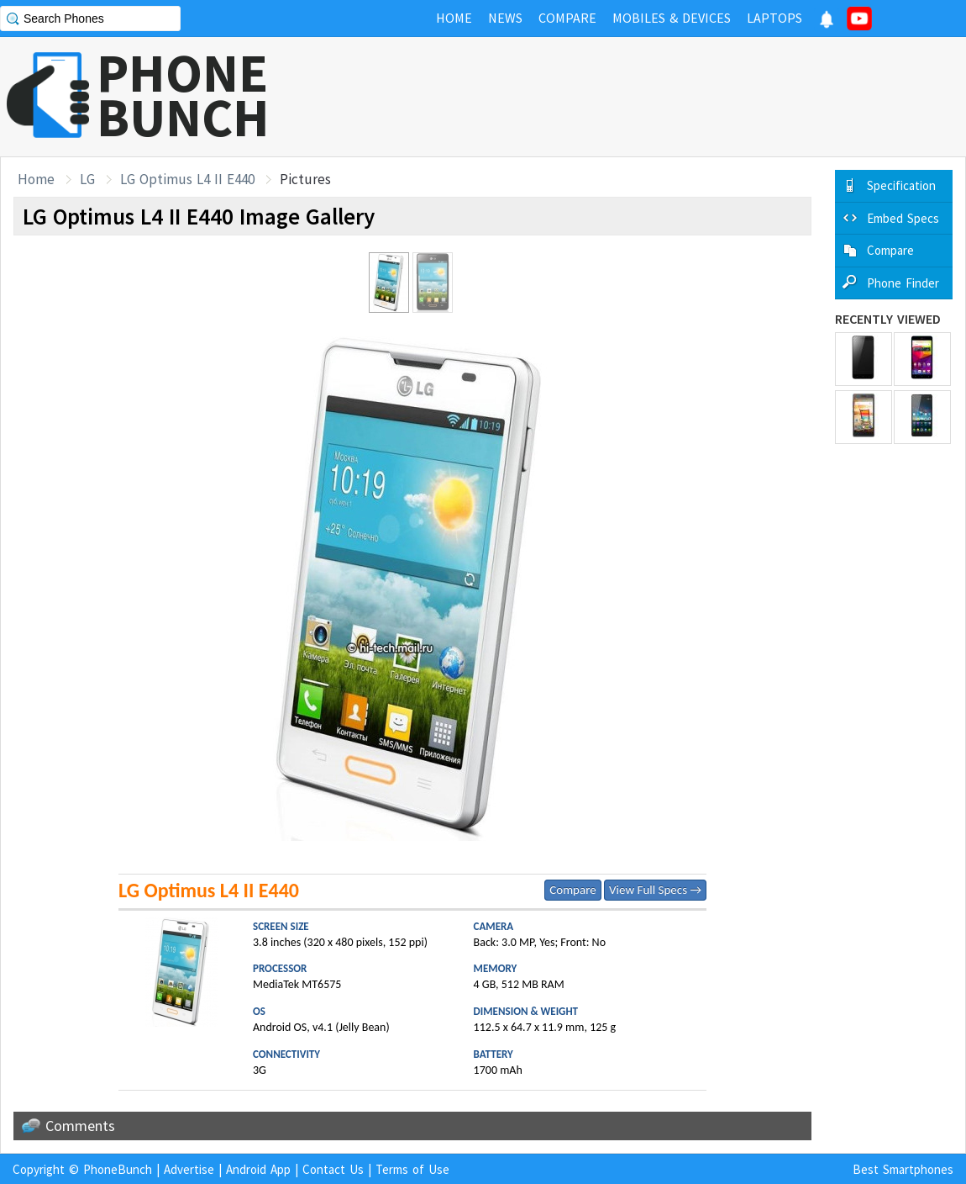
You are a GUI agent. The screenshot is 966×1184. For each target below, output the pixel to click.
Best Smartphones (903, 1169)
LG (87, 179)
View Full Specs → (655, 889)
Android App (258, 1169)
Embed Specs (903, 218)
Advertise (189, 1169)
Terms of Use (412, 1169)
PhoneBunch (117, 1169)
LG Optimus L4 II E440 (187, 179)
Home (36, 179)
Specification (901, 185)
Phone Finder (903, 283)
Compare (572, 889)
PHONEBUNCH (183, 95)
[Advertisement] (660, 97)
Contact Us (333, 1169)
